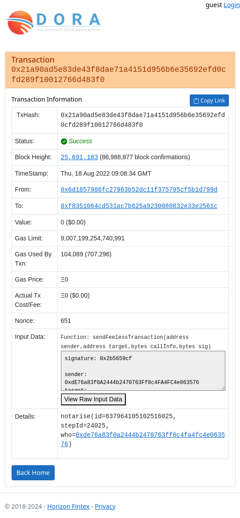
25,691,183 (79, 155)
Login (232, 4)
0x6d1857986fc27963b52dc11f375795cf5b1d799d (138, 188)
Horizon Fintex (68, 504)
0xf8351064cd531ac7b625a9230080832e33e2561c (138, 204)
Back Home (33, 471)
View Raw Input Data (93, 397)
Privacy (105, 504)
